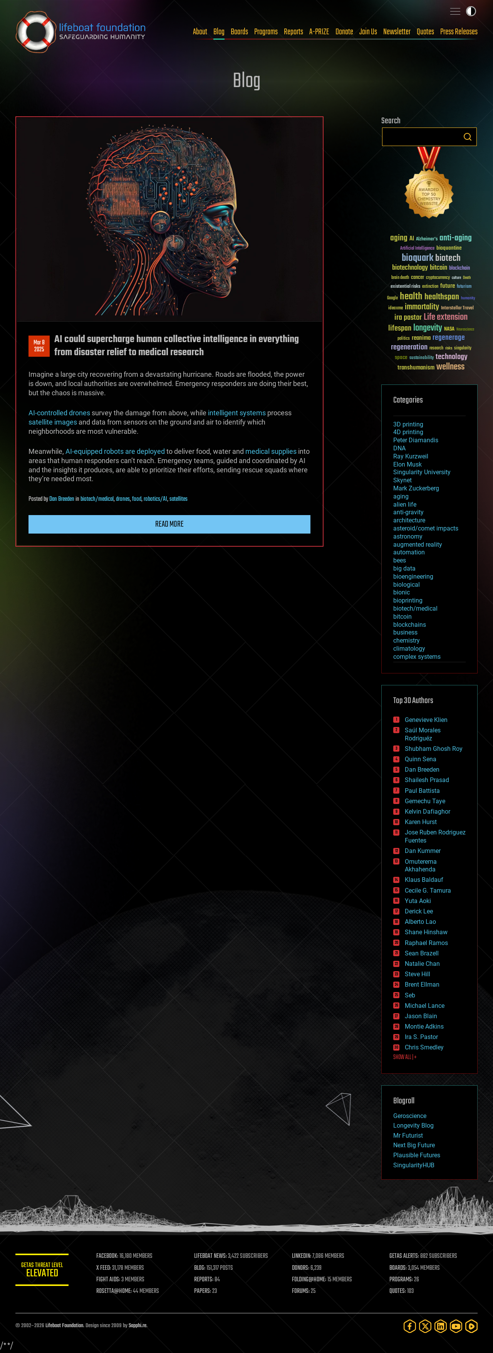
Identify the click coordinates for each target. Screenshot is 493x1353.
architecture (409, 520)
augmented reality (417, 544)
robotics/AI (155, 499)
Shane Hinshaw (426, 932)
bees (399, 560)
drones (123, 499)
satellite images (53, 422)
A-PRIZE (319, 32)
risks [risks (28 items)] (448, 348)
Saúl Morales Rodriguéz (423, 734)
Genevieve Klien (426, 720)
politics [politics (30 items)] (403, 338)
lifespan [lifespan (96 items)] (399, 328)
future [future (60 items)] (447, 286)
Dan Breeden (61, 499)
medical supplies (271, 451)
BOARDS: (398, 1268)
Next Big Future (414, 1145)
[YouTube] (456, 1326)
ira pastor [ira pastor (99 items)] (408, 317)
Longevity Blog (413, 1125)
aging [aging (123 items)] (398, 238)
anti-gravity (408, 512)
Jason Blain (421, 1016)
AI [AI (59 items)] (411, 239)
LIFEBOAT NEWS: (211, 1256)
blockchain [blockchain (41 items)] (459, 268)
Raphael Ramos (426, 943)
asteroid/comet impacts (425, 528)
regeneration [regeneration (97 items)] (409, 347)
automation (409, 552)
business (405, 632)
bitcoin (402, 616)
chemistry (406, 640)
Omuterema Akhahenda (421, 865)
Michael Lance (424, 1005)
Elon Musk (407, 464)
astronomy (408, 536)
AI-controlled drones (59, 413)
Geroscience (409, 1116)
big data (404, 568)
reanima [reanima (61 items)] (421, 338)
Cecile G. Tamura (428, 890)
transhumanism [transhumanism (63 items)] (415, 367)
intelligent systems (237, 413)
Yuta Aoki (418, 901)
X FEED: (104, 1268)
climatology (409, 648)
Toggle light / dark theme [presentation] (471, 11)
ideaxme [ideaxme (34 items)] (395, 308)
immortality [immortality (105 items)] (422, 307)
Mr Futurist (408, 1135)
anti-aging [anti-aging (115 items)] (455, 238)
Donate (344, 32)
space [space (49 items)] (401, 357)
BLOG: (200, 1268)
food (136, 499)
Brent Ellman (422, 984)
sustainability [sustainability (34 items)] (421, 358)
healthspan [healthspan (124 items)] (441, 297)
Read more (169, 524)
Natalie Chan (422, 963)
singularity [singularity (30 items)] (462, 348)
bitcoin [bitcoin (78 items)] (438, 268)
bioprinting (408, 600)
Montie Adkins (424, 1026)
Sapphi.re (137, 1325)
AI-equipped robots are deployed (115, 451)
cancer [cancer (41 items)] (417, 278)
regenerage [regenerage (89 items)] (449, 338)
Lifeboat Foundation (64, 1325)
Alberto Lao (420, 921)
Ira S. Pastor (421, 1037)
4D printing (408, 432)
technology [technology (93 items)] (452, 357)
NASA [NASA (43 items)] (449, 329)
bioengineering (413, 576)
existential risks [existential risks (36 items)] (405, 287)
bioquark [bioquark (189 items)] (417, 258)
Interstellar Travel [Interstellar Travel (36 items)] (457, 308)
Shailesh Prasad (427, 780)
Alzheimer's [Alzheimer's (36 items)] (427, 239)
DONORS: (301, 1268)
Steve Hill (417, 974)
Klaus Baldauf (424, 879)
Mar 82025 (39, 346)
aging (401, 496)
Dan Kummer (423, 850)
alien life (404, 504)
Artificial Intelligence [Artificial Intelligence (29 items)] (417, 248)
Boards (239, 32)
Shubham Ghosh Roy (434, 748)
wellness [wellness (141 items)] (450, 367)
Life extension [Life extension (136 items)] (446, 317)
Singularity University (422, 472)
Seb (410, 995)
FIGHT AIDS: (109, 1280)
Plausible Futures (416, 1155)
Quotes (425, 32)
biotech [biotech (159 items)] (448, 258)
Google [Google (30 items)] (392, 298)
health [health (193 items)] (411, 296)
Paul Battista (422, 790)
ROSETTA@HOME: (114, 1291)
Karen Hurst (421, 822)
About (200, 32)
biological (406, 584)
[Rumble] (471, 1326)
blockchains (409, 624)
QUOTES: (398, 1291)
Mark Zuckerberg (416, 488)
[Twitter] (425, 1326)
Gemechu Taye (425, 801)
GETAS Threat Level (42, 1271)
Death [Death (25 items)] (467, 278)
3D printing (408, 424)
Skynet (402, 480)
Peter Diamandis (415, 440)
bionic (401, 592)
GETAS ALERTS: (404, 1256)
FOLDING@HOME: (309, 1280)
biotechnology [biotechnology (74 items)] (410, 268)
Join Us (368, 32)
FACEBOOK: (108, 1256)
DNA (399, 448)
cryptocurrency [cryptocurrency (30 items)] (438, 277)
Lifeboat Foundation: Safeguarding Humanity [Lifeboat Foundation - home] (80, 32)
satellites (178, 499)
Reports (293, 32)
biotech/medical (97, 499)
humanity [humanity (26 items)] (468, 298)
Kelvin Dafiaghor (427, 811)
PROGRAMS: (401, 1280)
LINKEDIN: (302, 1256)
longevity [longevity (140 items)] (427, 328)
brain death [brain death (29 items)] (400, 277)
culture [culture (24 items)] (456, 278)
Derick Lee (419, 911)
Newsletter (397, 32)
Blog (219, 32)
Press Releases (459, 32)
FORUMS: (301, 1291)
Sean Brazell (422, 953)
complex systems (417, 656)
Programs (266, 32)
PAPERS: (203, 1291)
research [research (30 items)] (436, 348)
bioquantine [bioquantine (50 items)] (449, 248)
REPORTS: (204, 1280)
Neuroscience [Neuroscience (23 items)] (465, 330)
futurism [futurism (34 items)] (464, 287)
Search (467, 137)
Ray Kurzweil (410, 456)
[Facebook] (410, 1326)
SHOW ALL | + (405, 1058)
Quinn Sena (420, 759)
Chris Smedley (424, 1047)
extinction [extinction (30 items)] (430, 286)
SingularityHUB (413, 1165)
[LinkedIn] (440, 1326)
